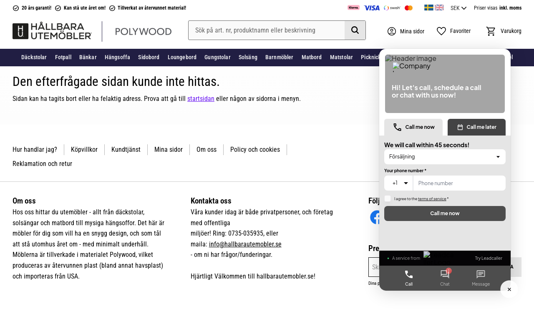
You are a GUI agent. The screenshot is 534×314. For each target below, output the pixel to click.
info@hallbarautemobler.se (245, 244)
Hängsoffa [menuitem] (117, 57)
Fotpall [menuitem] (63, 57)
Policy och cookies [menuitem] (255, 149)
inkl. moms (510, 8)
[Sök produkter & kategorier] (277, 30)
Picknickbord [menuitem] (376, 57)
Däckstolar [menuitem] (34, 57)
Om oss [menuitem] (206, 149)
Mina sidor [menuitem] (168, 149)
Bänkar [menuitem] (88, 57)
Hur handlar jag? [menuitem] (35, 149)
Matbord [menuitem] (312, 57)
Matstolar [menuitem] (341, 57)
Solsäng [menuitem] (248, 57)
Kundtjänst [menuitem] (126, 149)
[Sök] (355, 30)
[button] (453, 31)
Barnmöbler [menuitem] (279, 57)
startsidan (200, 99)
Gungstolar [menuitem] (217, 57)
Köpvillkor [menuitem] (84, 149)
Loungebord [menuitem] (182, 57)
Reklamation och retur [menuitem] (42, 164)
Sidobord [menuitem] (148, 57)
